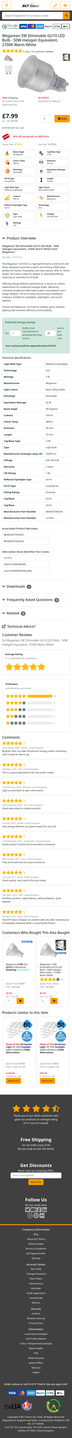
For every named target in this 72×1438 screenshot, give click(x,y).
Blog (36, 1234)
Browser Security (36, 1318)
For (7, 333)
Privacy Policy (36, 1323)
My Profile (36, 1269)
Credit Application (36, 1293)
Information (36, 1329)
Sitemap (36, 1258)
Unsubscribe (36, 1297)
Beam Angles (36, 1348)
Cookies (36, 1313)
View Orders (36, 1278)
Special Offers (36, 1362)
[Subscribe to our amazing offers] (36, 1175)
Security (36, 1308)
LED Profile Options (36, 1338)
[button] (67, 972)
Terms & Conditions (36, 1248)
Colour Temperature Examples (36, 1343)
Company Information (35, 1229)
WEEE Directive (36, 1358)
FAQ (36, 1353)
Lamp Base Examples (36, 1333)
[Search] (66, 15)
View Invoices (36, 1283)
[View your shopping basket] (65, 5)
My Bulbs (36, 1288)
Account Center (36, 1264)
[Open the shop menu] (6, 5)
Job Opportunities (35, 1253)
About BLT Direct (36, 1239)
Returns (36, 1302)
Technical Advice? (19, 626)
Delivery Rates (36, 1243)
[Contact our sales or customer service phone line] (55, 5)
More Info (13, 1080)
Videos (36, 1372)
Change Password (36, 1273)
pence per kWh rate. (60, 333)
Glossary (36, 1367)
